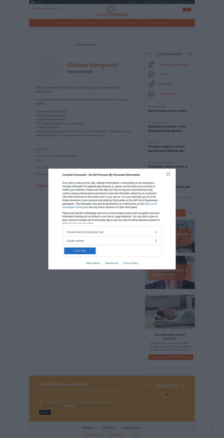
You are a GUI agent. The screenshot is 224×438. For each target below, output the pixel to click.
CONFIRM (79, 250)
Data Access (111, 263)
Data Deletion (93, 263)
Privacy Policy (130, 263)
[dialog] (112, 219)
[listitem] (112, 232)
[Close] (169, 175)
